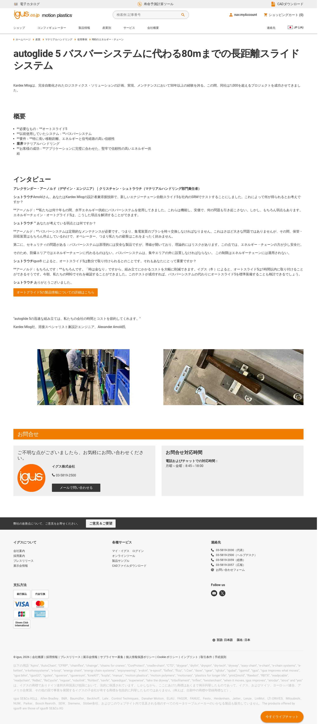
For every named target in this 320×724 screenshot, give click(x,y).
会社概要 (153, 27)
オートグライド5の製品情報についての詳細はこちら (55, 292)
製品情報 (84, 27)
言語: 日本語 (222, 640)
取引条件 (206, 657)
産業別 (106, 27)
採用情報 (52, 657)
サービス (129, 27)
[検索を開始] (183, 14)
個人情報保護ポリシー (140, 657)
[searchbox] (147, 15)
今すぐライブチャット (282, 717)
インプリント (189, 657)
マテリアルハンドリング (57, 39)
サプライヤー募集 (111, 657)
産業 (36, 39)
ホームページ (21, 39)
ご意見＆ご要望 (100, 523)
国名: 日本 (243, 640)
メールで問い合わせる (76, 488)
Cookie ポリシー (167, 657)
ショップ (19, 27)
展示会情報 (90, 657)
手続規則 (220, 657)
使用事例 (81, 39)
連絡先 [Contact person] (271, 27)
